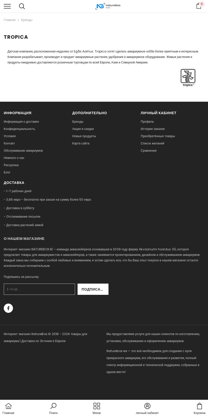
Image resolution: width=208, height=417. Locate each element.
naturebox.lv (116, 386)
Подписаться (95, 289)
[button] (53, 409)
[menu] (7, 5)
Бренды (26, 20)
